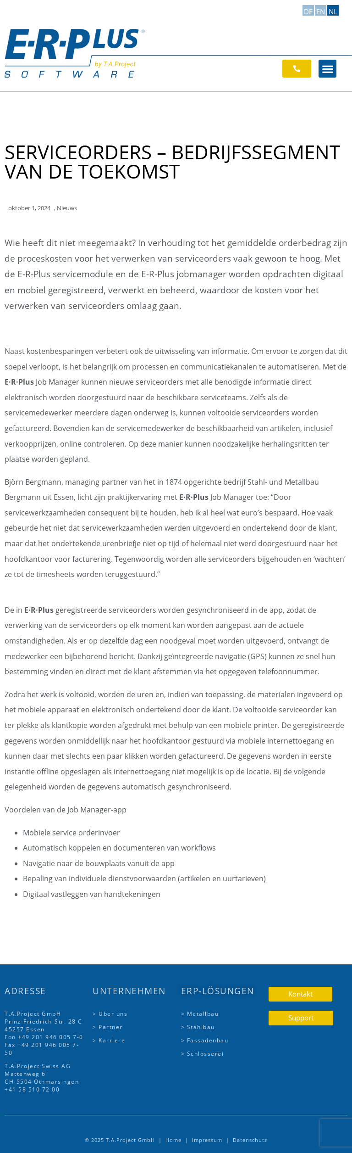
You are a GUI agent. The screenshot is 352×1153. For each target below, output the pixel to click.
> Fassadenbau (205, 1040)
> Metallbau (200, 1014)
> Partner (108, 1027)
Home (173, 1139)
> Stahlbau (198, 1027)
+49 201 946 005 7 (47, 1037)
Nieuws (67, 208)
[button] (327, 69)
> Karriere (109, 1040)
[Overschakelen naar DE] (308, 10)
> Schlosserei (202, 1054)
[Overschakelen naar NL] (333, 10)
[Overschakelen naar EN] (320, 10)
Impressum (207, 1139)
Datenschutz (250, 1139)
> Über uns (110, 1014)
